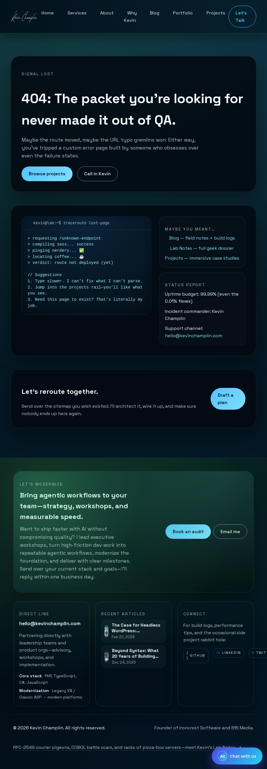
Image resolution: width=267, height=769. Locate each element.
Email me (230, 532)
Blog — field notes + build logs (202, 238)
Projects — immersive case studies (202, 258)
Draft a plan (226, 398)
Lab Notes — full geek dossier (202, 248)
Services (76, 13)
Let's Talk (241, 16)
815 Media (242, 728)
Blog (154, 13)
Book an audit (188, 532)
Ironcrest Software (200, 728)
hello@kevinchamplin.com (193, 336)
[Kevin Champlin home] (24, 16)
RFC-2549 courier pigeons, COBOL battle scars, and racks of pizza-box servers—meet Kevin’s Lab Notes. (127, 747)
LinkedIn (228, 652)
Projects (215, 13)
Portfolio (183, 13)
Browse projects (47, 174)
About (107, 13)
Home (47, 13)
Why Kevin (130, 16)
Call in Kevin (97, 174)
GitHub (196, 655)
